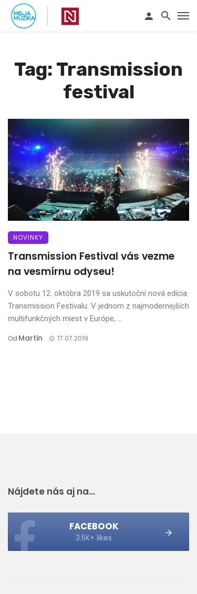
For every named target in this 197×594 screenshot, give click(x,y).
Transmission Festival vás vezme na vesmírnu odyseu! (91, 264)
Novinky (28, 237)
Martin (30, 338)
